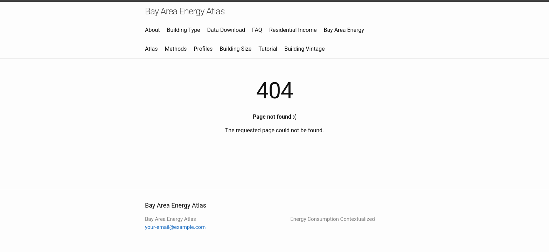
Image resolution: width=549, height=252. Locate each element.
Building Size (235, 49)
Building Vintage (304, 49)
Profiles (203, 49)
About (152, 30)
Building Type (183, 30)
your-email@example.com (175, 227)
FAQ (257, 30)
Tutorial (267, 49)
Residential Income (293, 30)
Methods (176, 49)
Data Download (226, 30)
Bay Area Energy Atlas (184, 11)
